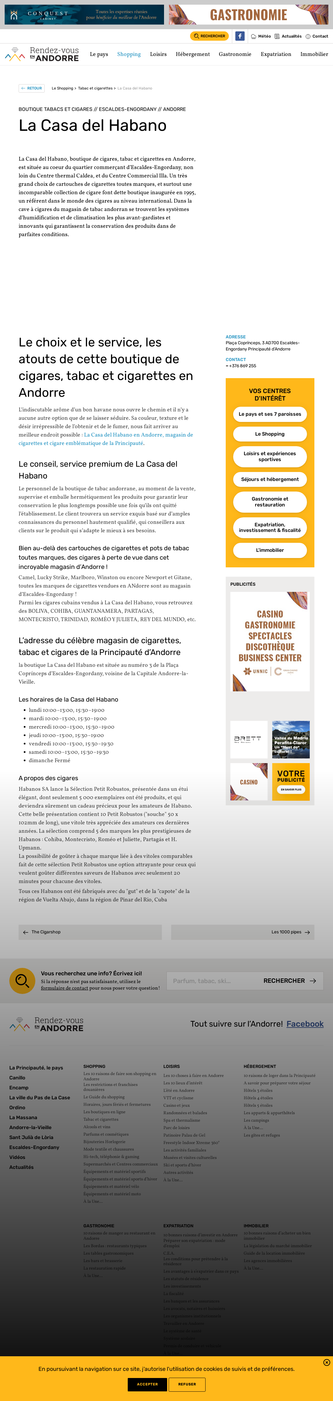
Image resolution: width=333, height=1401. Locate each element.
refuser (187, 1384)
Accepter (147, 1384)
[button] (327, 1363)
